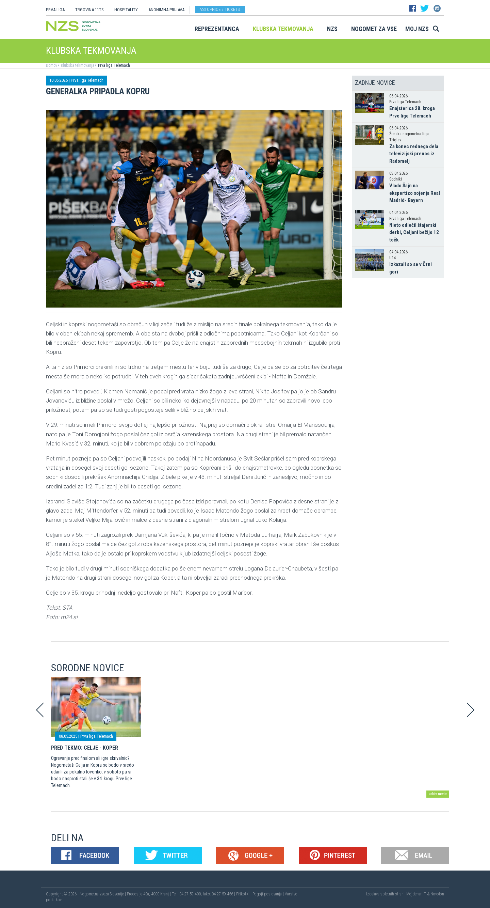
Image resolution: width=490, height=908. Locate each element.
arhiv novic (438, 794)
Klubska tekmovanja (283, 28)
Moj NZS (417, 28)
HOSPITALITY (126, 9)
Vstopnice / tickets (220, 9)
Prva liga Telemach (113, 65)
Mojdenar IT (416, 894)
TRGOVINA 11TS (89, 9)
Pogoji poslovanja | (268, 894)
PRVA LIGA (55, 9)
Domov (51, 65)
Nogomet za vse (374, 28)
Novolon (437, 894)
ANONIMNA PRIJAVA (166, 9)
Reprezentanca (217, 28)
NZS (332, 28)
